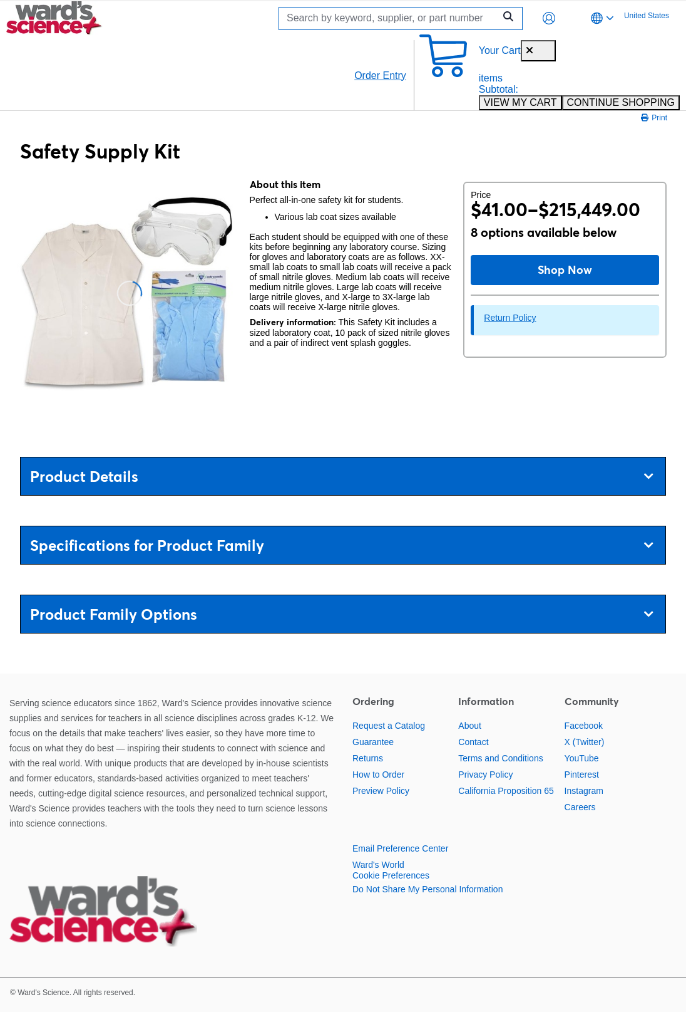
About (469, 726)
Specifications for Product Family (341, 545)
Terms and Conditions (500, 758)
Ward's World (378, 865)
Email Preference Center (400, 848)
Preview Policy (380, 791)
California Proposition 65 (506, 791)
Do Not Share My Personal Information (427, 889)
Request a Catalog (388, 726)
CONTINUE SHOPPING (621, 102)
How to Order (378, 774)
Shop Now (565, 270)
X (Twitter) (585, 742)
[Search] (389, 18)
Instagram (584, 791)
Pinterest (582, 774)
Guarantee (373, 742)
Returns (367, 758)
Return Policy (510, 318)
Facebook (584, 726)
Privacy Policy (485, 774)
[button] (549, 18)
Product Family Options (341, 614)
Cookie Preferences (390, 875)
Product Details (341, 476)
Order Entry (380, 75)
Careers (580, 807)
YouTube (582, 758)
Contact (473, 742)
